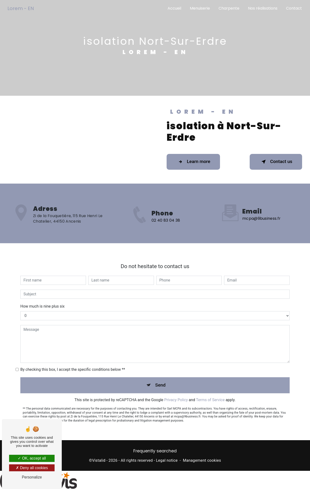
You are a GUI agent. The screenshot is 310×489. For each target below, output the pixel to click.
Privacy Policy (176, 395)
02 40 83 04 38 (166, 225)
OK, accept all (32, 458)
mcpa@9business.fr (261, 214)
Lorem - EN (20, 8)
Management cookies (202, 460)
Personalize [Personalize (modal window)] (32, 477)
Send (160, 380)
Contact (294, 8)
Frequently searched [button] (155, 451)
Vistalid (99, 460)
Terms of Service (210, 395)
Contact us (275, 162)
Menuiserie (200, 8)
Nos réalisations (262, 8)
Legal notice (167, 460)
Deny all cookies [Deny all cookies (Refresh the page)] (32, 468)
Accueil (174, 8)
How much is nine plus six (42, 301)
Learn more (193, 162)
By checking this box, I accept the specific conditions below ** (72, 365)
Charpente (229, 8)
